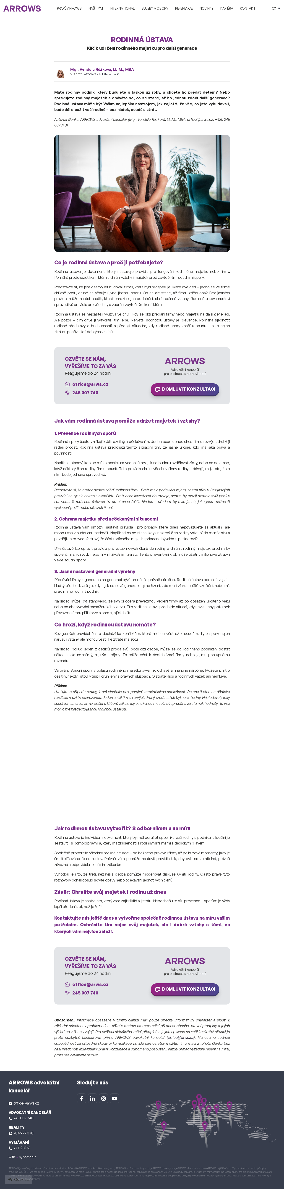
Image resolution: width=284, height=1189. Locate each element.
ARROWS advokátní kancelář (101, 74)
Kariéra (226, 8)
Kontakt (247, 8)
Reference (184, 8)
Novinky (207, 8)
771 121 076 (19, 1148)
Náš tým (96, 8)
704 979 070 (21, 1133)
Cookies (18, 1179)
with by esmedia (22, 1157)
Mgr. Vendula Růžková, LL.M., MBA (102, 69)
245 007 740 (21, 1118)
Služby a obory (154, 8)
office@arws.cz (181, 1037)
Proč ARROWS (69, 8)
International (122, 8)
